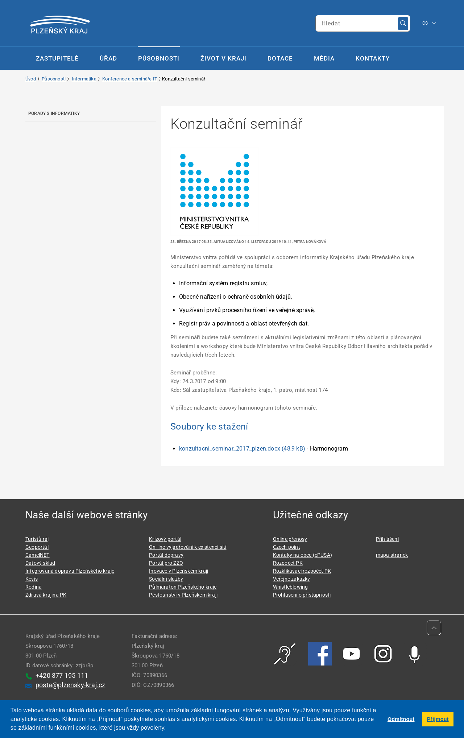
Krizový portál (165, 539)
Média (324, 58)
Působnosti (158, 58)
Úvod (30, 79)
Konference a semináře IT (129, 79)
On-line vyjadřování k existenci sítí (187, 547)
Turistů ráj (37, 539)
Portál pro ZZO (166, 563)
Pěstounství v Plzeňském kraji (183, 595)
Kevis (31, 579)
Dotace (280, 58)
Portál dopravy (166, 555)
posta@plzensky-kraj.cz (70, 685)
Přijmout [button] (438, 719)
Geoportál (37, 547)
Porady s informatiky (54, 113)
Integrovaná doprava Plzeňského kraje (69, 571)
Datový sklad (40, 563)
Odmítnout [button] (401, 719)
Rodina (33, 587)
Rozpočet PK (288, 563)
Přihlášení (387, 539)
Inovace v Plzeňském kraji (178, 571)
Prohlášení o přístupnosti (302, 595)
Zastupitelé (57, 58)
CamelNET (37, 555)
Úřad (108, 58)
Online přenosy (290, 539)
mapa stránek (392, 555)
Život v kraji (223, 58)
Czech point (286, 547)
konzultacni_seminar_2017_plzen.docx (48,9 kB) (242, 448)
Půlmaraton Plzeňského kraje (182, 587)
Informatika (84, 79)
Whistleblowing (290, 587)
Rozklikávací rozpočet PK (302, 571)
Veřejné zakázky (291, 579)
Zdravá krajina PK (45, 595)
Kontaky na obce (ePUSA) (302, 555)
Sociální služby (166, 579)
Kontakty (373, 58)
